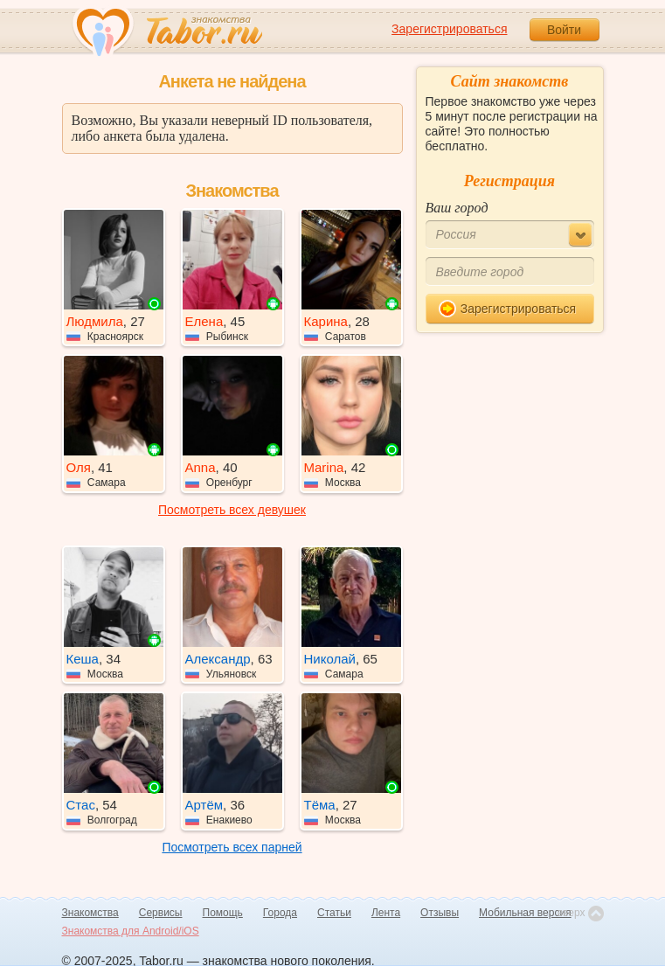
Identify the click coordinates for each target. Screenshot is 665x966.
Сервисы (161, 913)
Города (280, 913)
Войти (564, 30)
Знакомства (90, 913)
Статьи (334, 913)
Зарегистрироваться (449, 29)
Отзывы (439, 913)
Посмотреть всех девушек (232, 510)
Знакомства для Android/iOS (130, 931)
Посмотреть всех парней (231, 847)
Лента (385, 913)
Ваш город (457, 207)
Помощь (223, 913)
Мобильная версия (525, 913)
